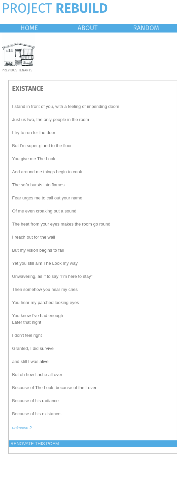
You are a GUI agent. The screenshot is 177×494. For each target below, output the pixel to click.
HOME (29, 28)
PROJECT (55, 8)
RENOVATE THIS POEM (34, 443)
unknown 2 (22, 428)
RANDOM (146, 28)
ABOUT (88, 28)
